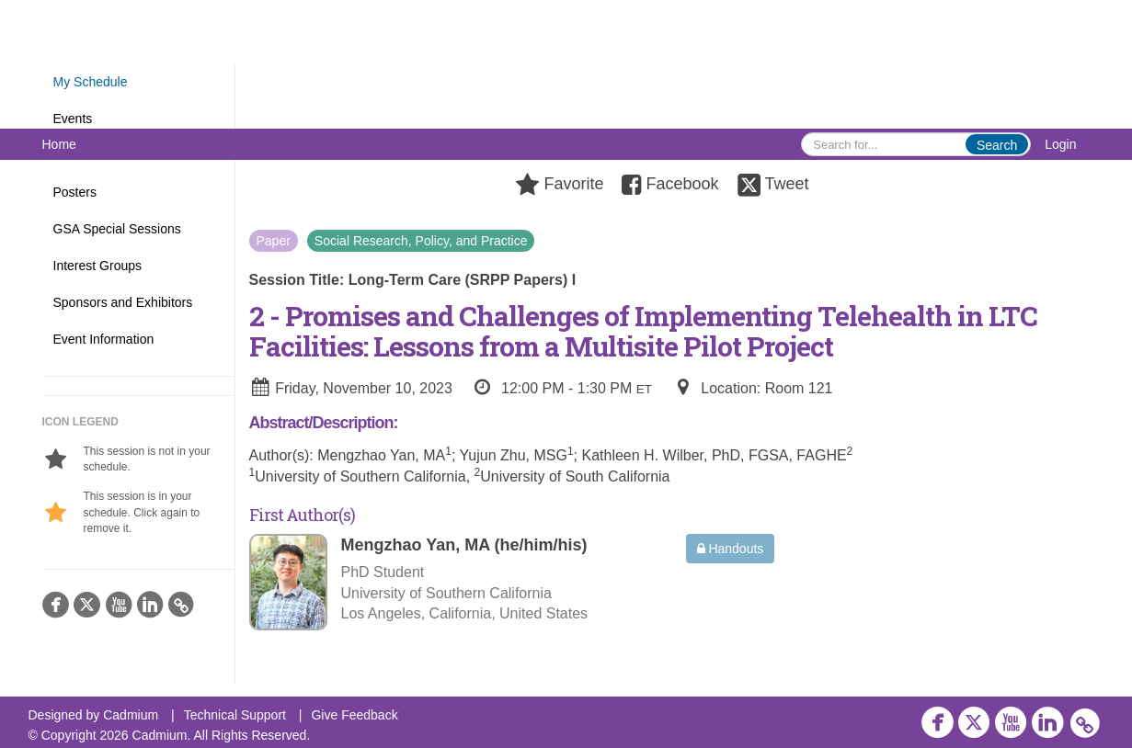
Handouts (730, 548)
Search (997, 145)
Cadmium (130, 715)
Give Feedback (354, 715)
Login (1060, 144)
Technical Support (235, 715)
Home (59, 144)
